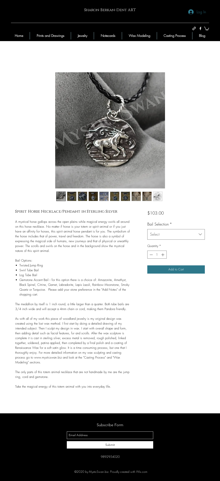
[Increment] (163, 255)
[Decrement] (151, 255)
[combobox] (176, 234)
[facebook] (200, 28)
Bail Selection (159, 224)
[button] (206, 28)
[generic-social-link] (194, 28)
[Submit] (110, 445)
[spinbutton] (156, 255)
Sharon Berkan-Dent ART (110, 10)
